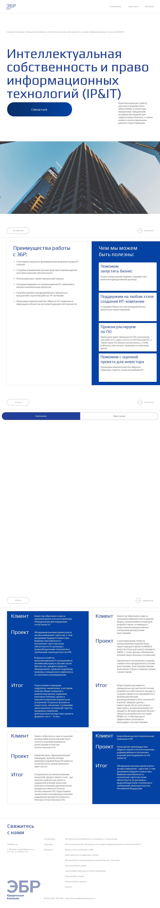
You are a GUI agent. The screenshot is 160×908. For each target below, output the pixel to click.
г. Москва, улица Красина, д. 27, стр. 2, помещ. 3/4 (20, 850)
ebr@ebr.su (12, 844)
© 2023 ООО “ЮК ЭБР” (54, 898)
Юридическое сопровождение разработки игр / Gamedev (92, 860)
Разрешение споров (74, 876)
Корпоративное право (75, 865)
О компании (115, 6)
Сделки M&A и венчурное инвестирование (85, 871)
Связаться (39, 109)
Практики (132, 6)
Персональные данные (76, 881)
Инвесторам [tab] (119, 416)
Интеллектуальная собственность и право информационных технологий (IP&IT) (86, 32)
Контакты (149, 6)
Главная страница (15, 32)
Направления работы (36, 32)
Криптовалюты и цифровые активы (82, 855)
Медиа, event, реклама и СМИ (79, 849)
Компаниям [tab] (41, 416)
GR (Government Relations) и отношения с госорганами (91, 839)
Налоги (68, 887)
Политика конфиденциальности (80, 898)
